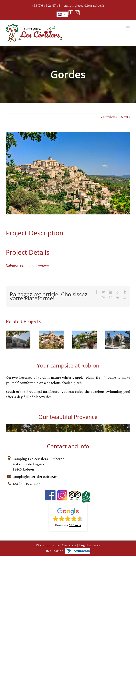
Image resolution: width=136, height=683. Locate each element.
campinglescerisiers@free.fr (84, 5)
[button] (68, 654)
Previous (110, 117)
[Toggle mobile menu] (128, 26)
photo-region (38, 265)
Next (124, 117)
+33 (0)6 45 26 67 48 (46, 5)
